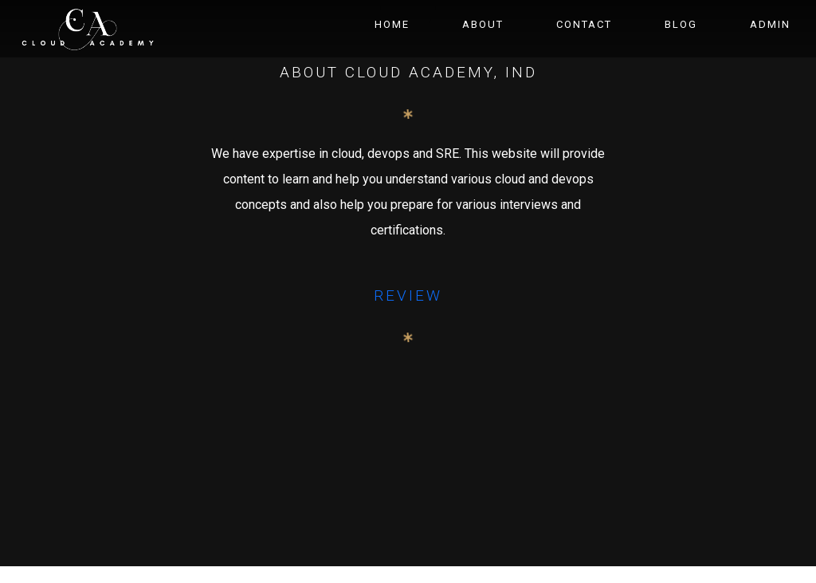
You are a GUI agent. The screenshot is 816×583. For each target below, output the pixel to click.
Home (392, 24)
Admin (770, 24)
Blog (681, 24)
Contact (584, 24)
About (483, 24)
